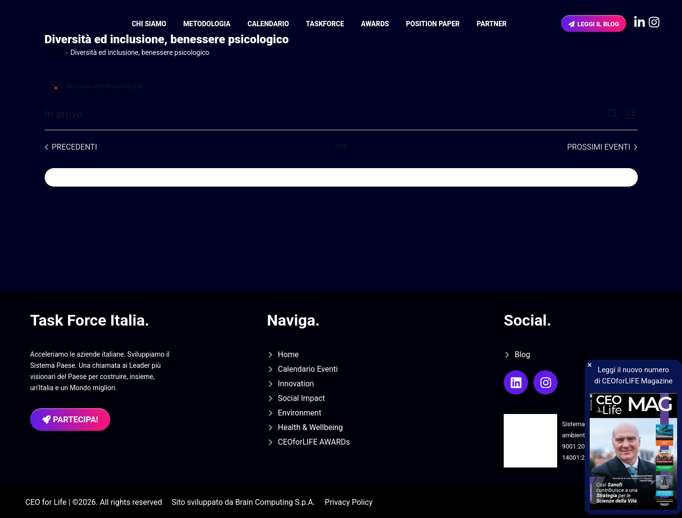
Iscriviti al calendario (94, 177)
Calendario (268, 24)
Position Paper (433, 24)
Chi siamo (149, 24)
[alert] (341, 86)
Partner (492, 24)
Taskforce (325, 24)
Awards (375, 24)
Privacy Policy (349, 502)
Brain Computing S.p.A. (275, 502)
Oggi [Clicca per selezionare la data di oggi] (341, 145)
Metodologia (206, 24)
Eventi (54, 52)
